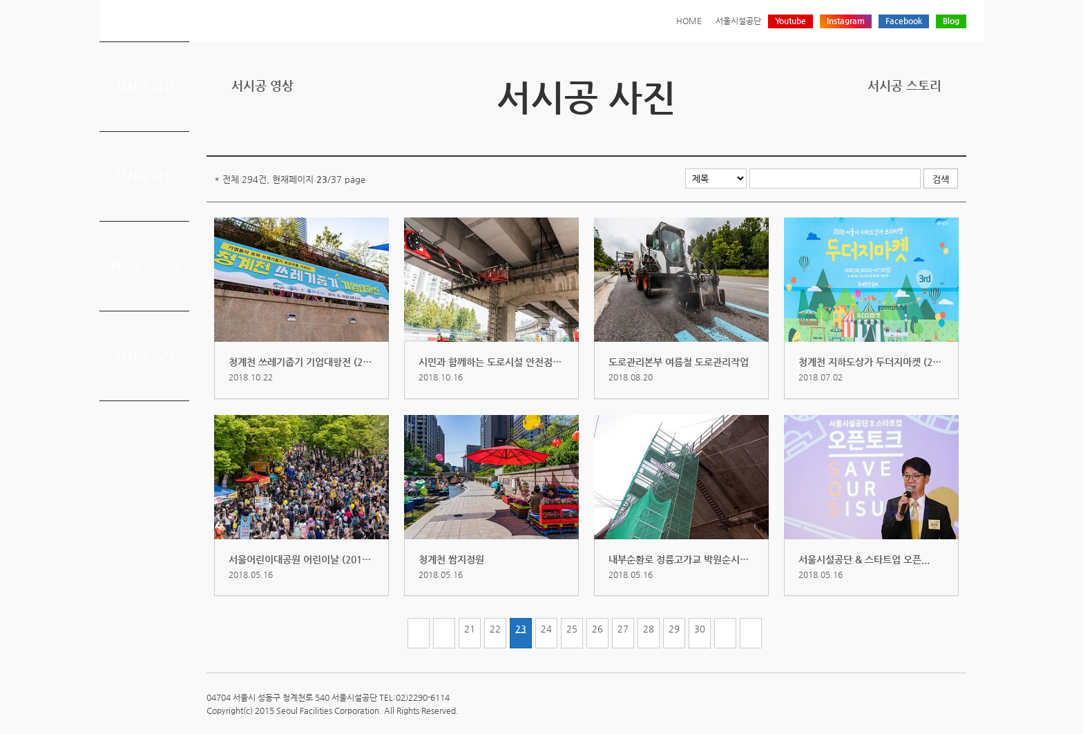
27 (623, 629)
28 (648, 629)
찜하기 (958, 133)
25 (571, 629)
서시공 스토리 (145, 266)
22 (495, 629)
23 (520, 629)
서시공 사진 (144, 176)
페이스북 (915, 133)
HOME (689, 21)
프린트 (872, 133)
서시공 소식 (144, 356)
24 (546, 629)
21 (469, 629)
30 (699, 629)
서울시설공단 (738, 21)
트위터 (893, 133)
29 (674, 629)
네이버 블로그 (936, 133)
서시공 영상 (144, 86)
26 (597, 629)
